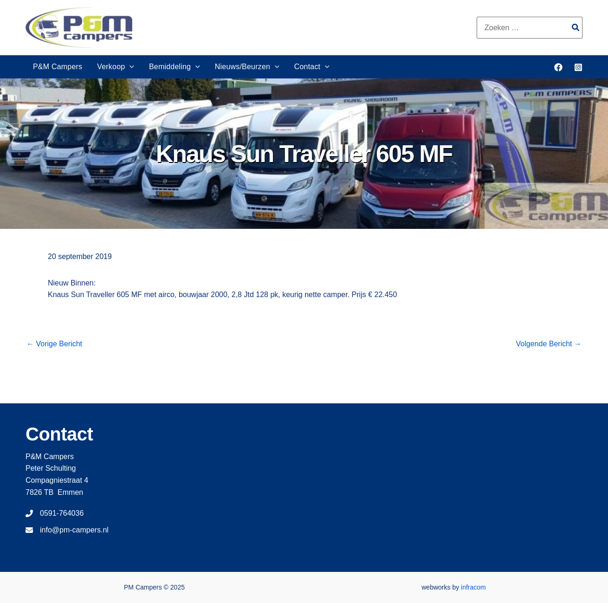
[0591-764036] (55, 513)
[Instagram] (578, 67)
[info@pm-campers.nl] (67, 530)
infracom (473, 587)
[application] (129, 66)
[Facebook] (558, 67)
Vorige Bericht (54, 344)
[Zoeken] (576, 27)
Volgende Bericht (549, 344)
